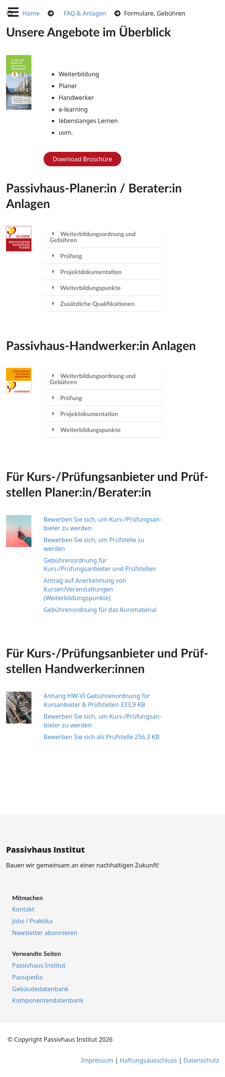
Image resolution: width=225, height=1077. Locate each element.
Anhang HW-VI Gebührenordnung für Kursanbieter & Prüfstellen (97, 700)
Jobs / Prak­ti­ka (32, 921)
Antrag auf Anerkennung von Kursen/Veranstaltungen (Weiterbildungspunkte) (85, 589)
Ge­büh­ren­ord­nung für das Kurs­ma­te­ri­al (100, 610)
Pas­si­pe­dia (27, 977)
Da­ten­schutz (201, 1060)
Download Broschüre (82, 159)
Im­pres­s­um (97, 1060)
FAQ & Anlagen (85, 13)
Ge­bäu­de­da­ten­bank (40, 989)
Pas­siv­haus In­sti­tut (39, 965)
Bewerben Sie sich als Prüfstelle (101, 737)
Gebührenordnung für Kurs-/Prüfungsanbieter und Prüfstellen (100, 564)
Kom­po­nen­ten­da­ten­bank (47, 1000)
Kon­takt (23, 909)
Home (31, 13)
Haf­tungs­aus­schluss (148, 1060)
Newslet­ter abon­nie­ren (44, 933)
